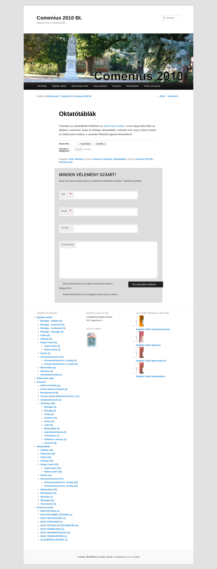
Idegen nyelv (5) (49, 342)
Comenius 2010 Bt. (59, 18)
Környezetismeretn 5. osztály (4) (61, 364)
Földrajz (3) (46, 339)
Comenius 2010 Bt (82, 96)
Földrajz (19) (47, 460)
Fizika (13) (46, 457)
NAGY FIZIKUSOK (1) (52, 521)
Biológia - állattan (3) (51, 321)
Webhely (79, 159)
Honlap (64, 227)
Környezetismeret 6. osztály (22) (61, 486)
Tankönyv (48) (48, 403)
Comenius (97, 159)
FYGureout (119, 557)
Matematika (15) (49, 489)
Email (66, 211)
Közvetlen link (66, 162)
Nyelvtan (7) (47, 496)
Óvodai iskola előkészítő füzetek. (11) (60, 396)
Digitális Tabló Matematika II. (151, 376)
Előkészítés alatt (45, 378)
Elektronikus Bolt (80, 86)
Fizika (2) (49, 414)
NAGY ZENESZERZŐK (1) (54, 536)
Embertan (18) (48, 453)
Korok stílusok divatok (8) (54, 389)
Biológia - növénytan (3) (53, 328)
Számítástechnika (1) (51, 374)
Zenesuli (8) (50, 443)
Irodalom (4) (50, 418)
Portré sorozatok (152, 86)
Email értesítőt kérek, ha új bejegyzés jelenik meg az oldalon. (90, 294)
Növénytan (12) (48, 493)
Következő (174, 96)
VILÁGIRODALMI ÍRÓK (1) (54, 539)
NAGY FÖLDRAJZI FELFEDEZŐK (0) (59, 525)
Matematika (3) (48, 367)
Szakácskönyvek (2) (51, 400)
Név (66, 194)
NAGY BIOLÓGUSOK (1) (53, 518)
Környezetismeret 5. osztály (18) (61, 482)
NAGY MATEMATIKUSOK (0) (55, 532)
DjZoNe (110, 557)
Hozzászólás (67, 244)
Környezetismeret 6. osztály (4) (60, 360)
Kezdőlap (42, 86)
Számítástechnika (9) (55, 432)
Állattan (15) (47, 450)
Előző (161, 96)
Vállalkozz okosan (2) (55, 439)
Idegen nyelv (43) (49, 464)
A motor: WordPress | (92, 557)
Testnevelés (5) (48, 504)
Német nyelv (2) (52, 349)
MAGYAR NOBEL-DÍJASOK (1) (56, 514)
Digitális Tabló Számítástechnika (153, 329)
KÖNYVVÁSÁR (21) (51, 385)
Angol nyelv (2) (52, 346)
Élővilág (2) (50, 410)
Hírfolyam (107, 159)
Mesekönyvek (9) (49, 392)
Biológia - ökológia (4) (52, 331)
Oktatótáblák (132, 86)
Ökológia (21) (47, 500)
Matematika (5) (52, 428)
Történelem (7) (52, 435)
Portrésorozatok (45, 507)
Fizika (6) (45, 335)
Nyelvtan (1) (47, 371)
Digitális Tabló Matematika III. (151, 360)
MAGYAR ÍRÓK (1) (50, 511)
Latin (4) (48, 425)
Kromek (136, 557)
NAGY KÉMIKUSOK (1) (52, 529)
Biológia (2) (50, 407)
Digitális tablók (59, 86)
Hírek (71, 159)
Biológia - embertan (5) (52, 324)
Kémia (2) (46, 353)
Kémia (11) (46, 475)
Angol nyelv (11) (52, 468)
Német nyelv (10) (53, 471)
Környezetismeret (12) (52, 357)
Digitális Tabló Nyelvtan (148, 345)
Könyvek (116, 86)
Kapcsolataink (100, 86)
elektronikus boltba (114, 125)
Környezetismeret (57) (52, 478)
